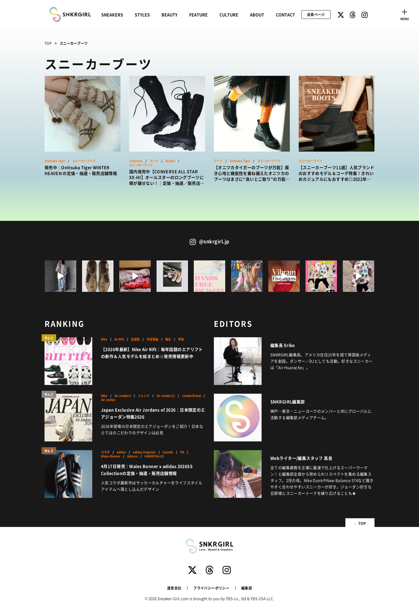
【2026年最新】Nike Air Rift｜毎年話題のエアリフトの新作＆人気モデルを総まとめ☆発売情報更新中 (152, 352)
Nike (104, 339)
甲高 (181, 339)
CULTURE (228, 14)
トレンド (144, 396)
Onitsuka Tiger (55, 161)
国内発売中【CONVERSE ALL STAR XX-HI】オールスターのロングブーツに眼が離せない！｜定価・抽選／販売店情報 (166, 177)
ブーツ (154, 161)
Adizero (132, 456)
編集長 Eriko (282, 345)
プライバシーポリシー (211, 587)
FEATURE (198, 14)
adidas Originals (144, 452)
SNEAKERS (112, 14)
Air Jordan (108, 400)
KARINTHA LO (154, 456)
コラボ (105, 452)
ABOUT (257, 14)
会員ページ (316, 14)
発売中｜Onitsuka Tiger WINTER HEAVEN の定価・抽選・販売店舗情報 (81, 170)
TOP (48, 43)
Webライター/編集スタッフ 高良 (301, 458)
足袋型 (135, 339)
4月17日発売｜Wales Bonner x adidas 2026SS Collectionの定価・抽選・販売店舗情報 (147, 469)
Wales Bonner (110, 456)
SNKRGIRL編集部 (287, 401)
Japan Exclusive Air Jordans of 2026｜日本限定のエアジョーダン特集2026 (153, 413)
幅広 (168, 339)
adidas (121, 452)
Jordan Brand (191, 396)
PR (182, 452)
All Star (170, 161)
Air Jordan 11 (166, 396)
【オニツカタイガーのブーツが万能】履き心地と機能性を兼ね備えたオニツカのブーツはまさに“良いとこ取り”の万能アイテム (252, 173)
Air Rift (119, 339)
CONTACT (285, 14)
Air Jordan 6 (122, 396)
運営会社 (174, 587)
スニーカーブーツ (83, 161)
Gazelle (168, 452)
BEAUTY (169, 14)
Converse (136, 161)
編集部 (246, 587)
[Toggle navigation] (404, 14)
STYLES (142, 14)
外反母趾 (152, 339)
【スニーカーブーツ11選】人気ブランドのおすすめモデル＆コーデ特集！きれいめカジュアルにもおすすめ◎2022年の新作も (336, 173)
